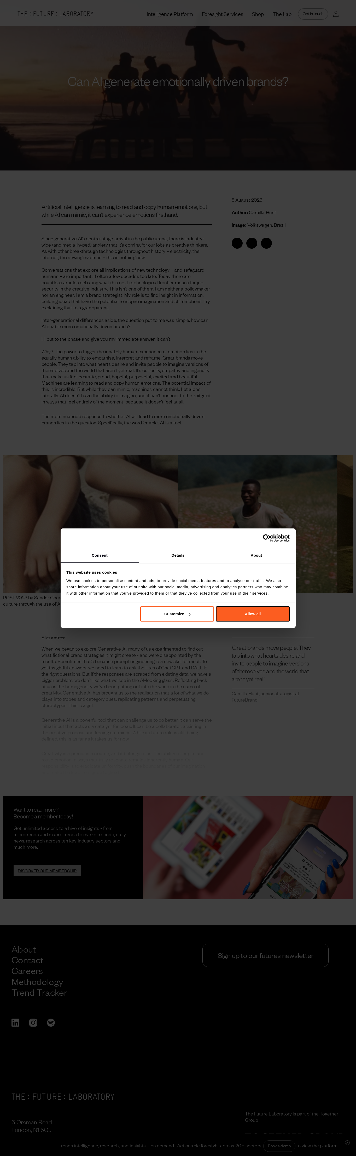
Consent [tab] (100, 555)
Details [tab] (178, 555)
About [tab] (256, 555)
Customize (177, 614)
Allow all (253, 614)
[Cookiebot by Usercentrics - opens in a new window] (267, 538)
